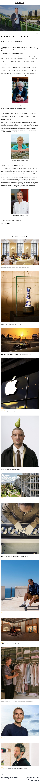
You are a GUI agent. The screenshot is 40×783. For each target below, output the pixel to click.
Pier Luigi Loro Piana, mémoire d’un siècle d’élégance (11, 643)
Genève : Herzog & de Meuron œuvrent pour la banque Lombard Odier (14, 499)
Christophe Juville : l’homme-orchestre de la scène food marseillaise (14, 613)
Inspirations (4, 33)
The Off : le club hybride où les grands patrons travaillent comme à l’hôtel (15, 267)
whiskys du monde (26, 56)
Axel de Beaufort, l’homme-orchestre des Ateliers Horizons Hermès (14, 768)
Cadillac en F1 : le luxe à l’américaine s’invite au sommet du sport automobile (16, 354)
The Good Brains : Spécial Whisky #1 (14, 220)
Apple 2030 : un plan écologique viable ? (8, 411)
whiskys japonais (35, 182)
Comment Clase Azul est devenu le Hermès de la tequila (11, 324)
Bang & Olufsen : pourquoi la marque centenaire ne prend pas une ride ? (14, 556)
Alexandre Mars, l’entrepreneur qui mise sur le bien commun (12, 738)
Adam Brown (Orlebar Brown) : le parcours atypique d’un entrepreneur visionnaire (17, 701)
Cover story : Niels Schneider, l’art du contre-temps (10, 469)
